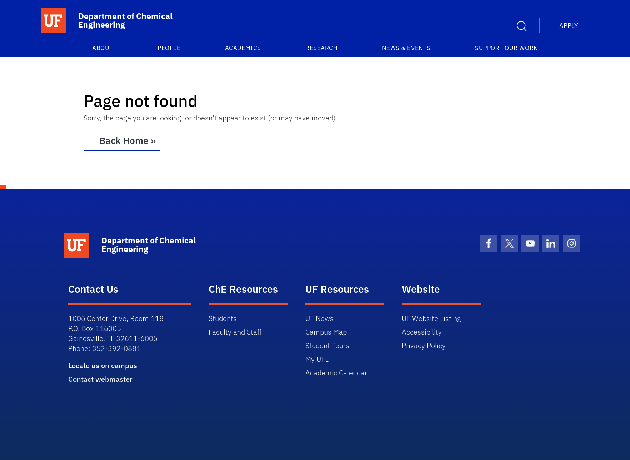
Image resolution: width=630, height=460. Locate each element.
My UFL (317, 359)
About (102, 48)
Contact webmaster (100, 379)
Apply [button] (568, 25)
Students (223, 318)
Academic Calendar (336, 372)
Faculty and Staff (235, 332)
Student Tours (327, 345)
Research (321, 48)
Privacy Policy (424, 345)
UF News (319, 318)
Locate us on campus (102, 365)
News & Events (406, 48)
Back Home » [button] (127, 140)
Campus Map (326, 332)
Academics (243, 48)
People (169, 48)
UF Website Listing (431, 318)
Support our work (506, 48)
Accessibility (422, 332)
